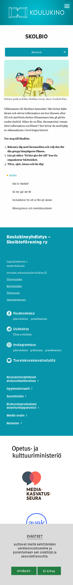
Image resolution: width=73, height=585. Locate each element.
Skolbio (13, 175)
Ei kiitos (49, 571)
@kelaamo (36, 350)
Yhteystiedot (14, 279)
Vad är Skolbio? (20, 184)
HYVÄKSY (24, 571)
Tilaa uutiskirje (22, 334)
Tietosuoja (13, 293)
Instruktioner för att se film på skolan (32, 200)
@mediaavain (39, 319)
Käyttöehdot (14, 286)
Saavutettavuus (16, 299)
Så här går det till (21, 192)
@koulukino (20, 319)
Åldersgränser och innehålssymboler (32, 208)
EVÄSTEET (35, 536)
